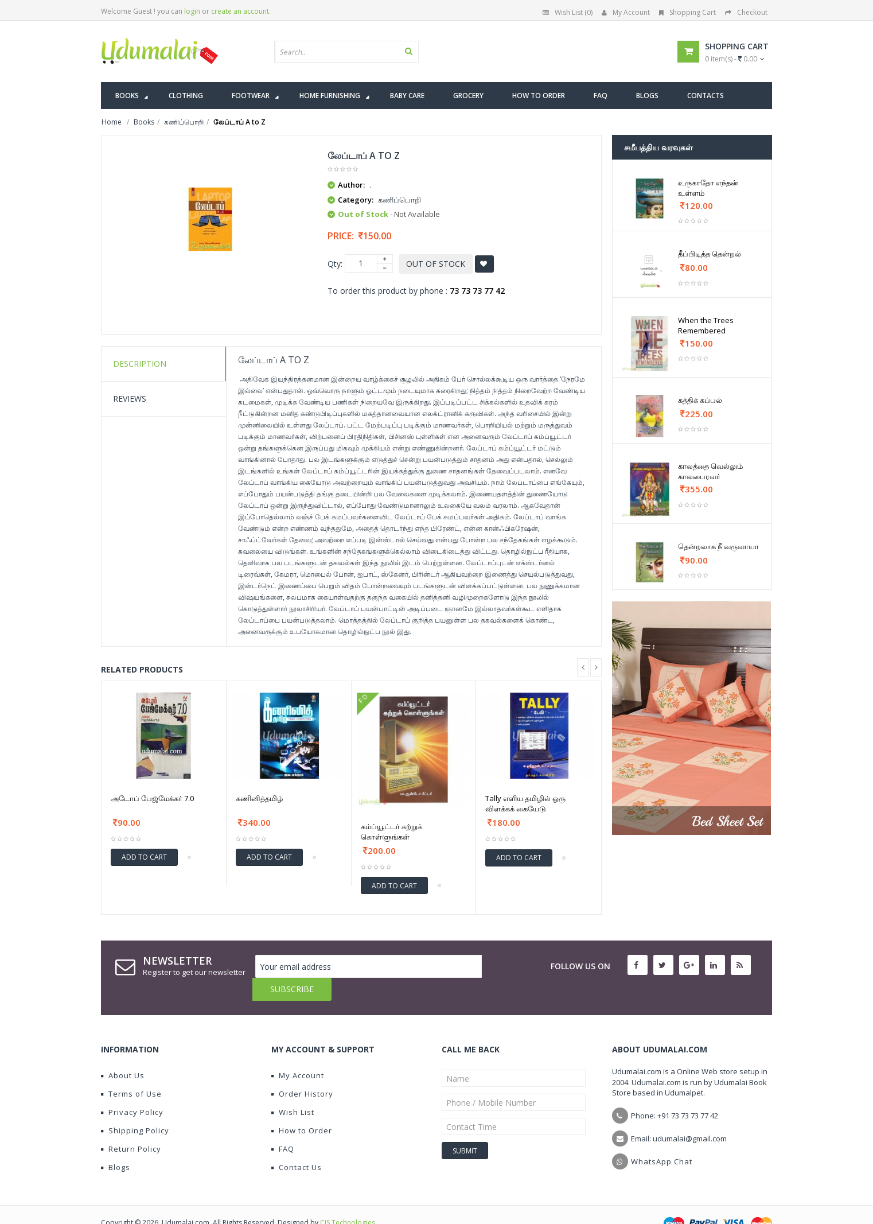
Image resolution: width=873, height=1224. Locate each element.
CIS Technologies (347, 1199)
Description (139, 363)
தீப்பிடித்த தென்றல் (709, 253)
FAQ (282, 1126)
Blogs (115, 1144)
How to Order (301, 1107)
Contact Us (296, 1144)
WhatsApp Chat (661, 1138)
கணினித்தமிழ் (259, 798)
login (192, 11)
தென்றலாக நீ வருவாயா (718, 546)
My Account (626, 12)
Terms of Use (131, 1071)
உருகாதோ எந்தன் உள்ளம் (708, 187)
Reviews (129, 398)
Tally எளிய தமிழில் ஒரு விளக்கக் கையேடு (525, 803)
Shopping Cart (687, 12)
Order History (302, 1071)
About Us (123, 1052)
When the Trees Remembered (706, 325)
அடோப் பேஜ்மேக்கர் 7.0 (152, 798)
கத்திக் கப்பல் (700, 400)
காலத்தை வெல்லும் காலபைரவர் (710, 471)
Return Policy (131, 1126)
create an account (240, 11)
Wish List (292, 1089)
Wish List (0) (568, 12)
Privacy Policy (132, 1089)
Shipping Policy (135, 1107)
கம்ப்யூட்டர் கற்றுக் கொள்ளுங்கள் (391, 831)
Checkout (746, 12)
